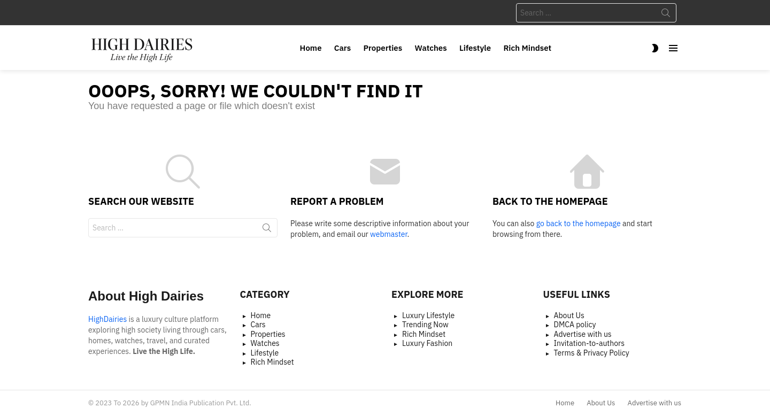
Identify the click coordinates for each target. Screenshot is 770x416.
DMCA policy (575, 324)
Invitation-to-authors (589, 343)
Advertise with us (583, 334)
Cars (342, 48)
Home (311, 48)
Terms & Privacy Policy (591, 353)
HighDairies (107, 319)
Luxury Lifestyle (428, 315)
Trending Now (425, 324)
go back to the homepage (578, 223)
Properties (383, 48)
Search (665, 15)
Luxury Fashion (427, 343)
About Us (569, 315)
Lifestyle (475, 48)
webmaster (388, 234)
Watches (431, 48)
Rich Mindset (527, 48)
